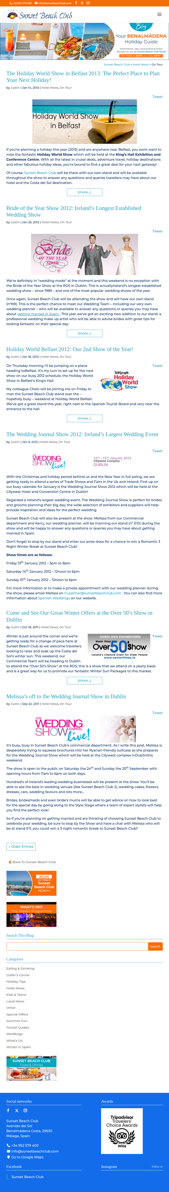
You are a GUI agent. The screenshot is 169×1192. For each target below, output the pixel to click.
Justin (15, 88)
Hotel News (49, 88)
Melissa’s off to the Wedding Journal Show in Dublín (66, 696)
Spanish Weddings (54, 598)
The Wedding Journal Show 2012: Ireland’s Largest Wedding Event (82, 434)
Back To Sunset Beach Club (34, 862)
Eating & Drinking (20, 968)
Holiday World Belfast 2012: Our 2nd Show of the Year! (69, 349)
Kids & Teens (16, 995)
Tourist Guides (17, 1027)
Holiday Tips (16, 981)
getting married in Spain (38, 314)
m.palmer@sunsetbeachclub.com (92, 593)
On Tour (66, 88)
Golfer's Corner (18, 975)
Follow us (157, 1166)
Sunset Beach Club (40, 173)
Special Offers (17, 1014)
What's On (14, 1041)
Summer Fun (16, 1021)
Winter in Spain (18, 1047)
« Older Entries (21, 847)
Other (11, 1008)
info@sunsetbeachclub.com (32, 1151)
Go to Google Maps (25, 1157)
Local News (15, 1001)
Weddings (14, 1034)
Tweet (157, 97)
